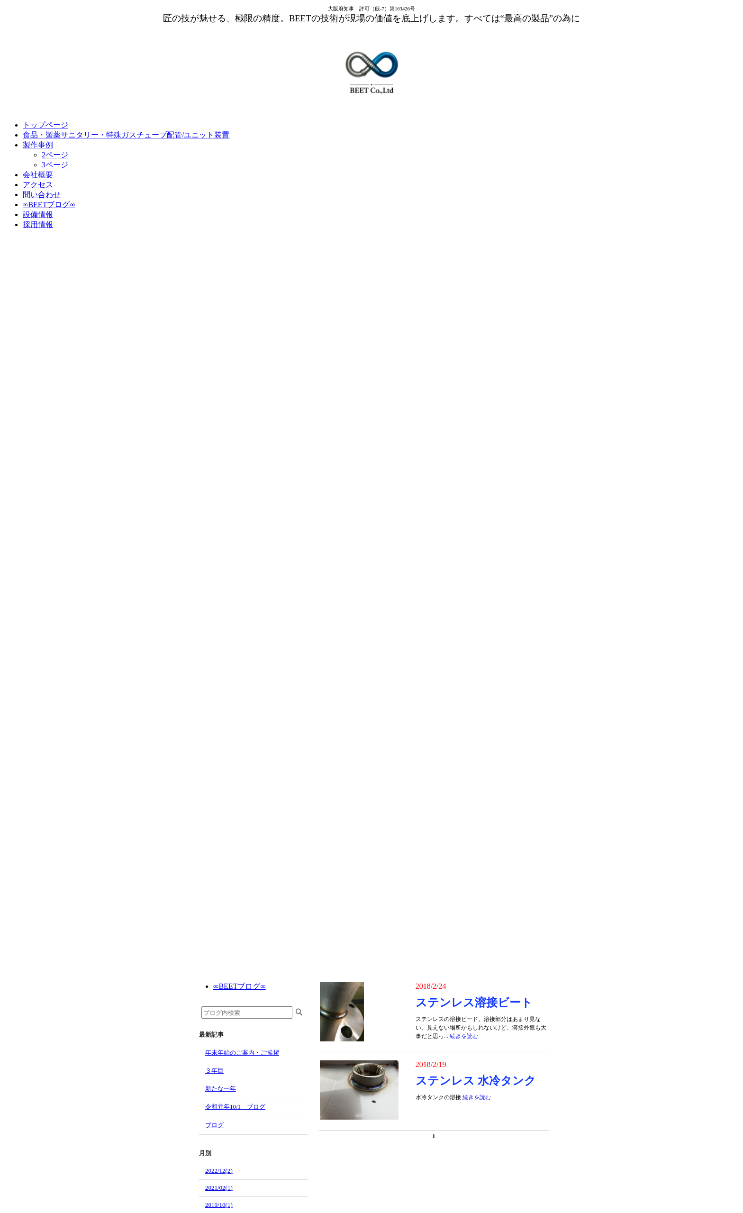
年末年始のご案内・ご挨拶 (242, 1052)
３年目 (214, 1070)
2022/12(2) (219, 1170)
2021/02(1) (219, 1187)
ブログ (214, 1125)
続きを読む (464, 1036)
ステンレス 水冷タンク (476, 1081)
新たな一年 (220, 1088)
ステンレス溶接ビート (474, 1002)
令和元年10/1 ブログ (235, 1106)
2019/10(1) (219, 1204)
